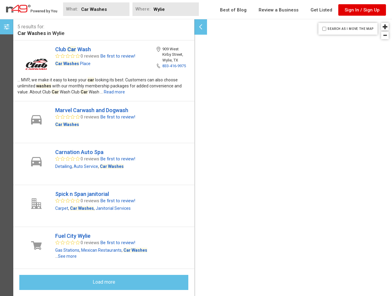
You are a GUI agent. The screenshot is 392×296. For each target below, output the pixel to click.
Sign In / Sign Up (362, 10)
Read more (114, 92)
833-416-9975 (174, 66)
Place (73, 63)
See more (67, 256)
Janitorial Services (113, 208)
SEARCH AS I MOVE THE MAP (350, 28)
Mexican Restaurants (101, 250)
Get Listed (321, 10)
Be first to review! (117, 56)
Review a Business (278, 10)
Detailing (63, 166)
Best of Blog (233, 10)
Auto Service (86, 166)
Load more (104, 282)
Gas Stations (67, 250)
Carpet (61, 208)
